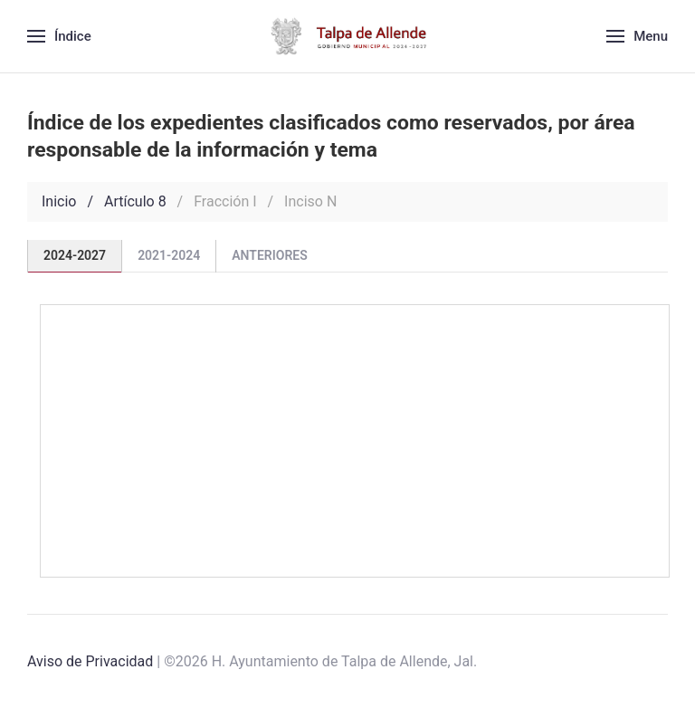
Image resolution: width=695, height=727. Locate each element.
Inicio (59, 201)
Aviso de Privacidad (90, 661)
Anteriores (269, 255)
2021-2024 (169, 255)
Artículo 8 (135, 201)
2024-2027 (74, 255)
